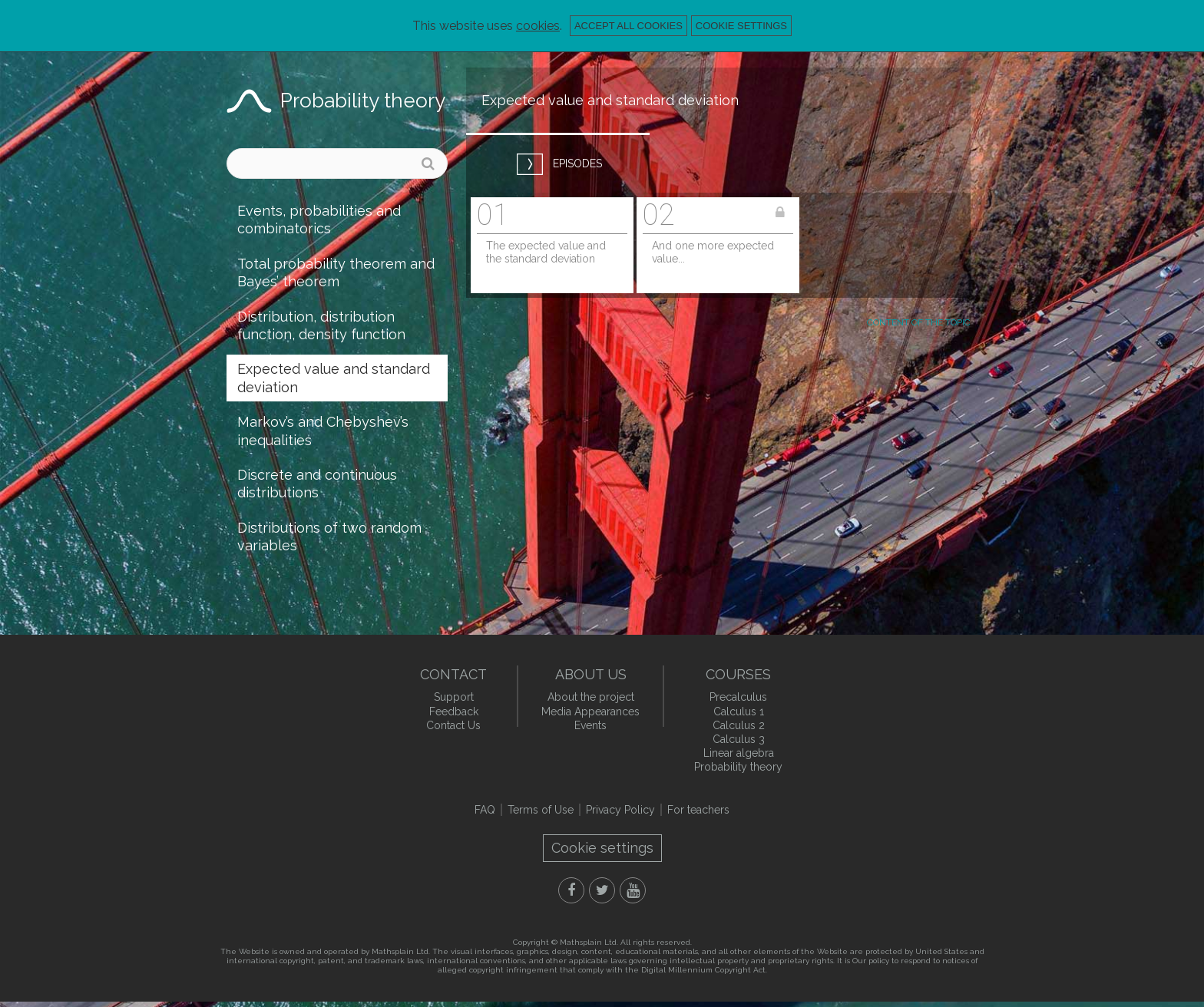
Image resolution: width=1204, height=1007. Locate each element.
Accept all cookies (628, 25)
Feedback (453, 711)
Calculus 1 (738, 711)
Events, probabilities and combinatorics (319, 219)
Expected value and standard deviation (333, 378)
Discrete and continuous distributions (317, 483)
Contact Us (453, 725)
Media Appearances (590, 711)
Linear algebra (738, 753)
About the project (590, 697)
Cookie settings (741, 25)
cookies (538, 25)
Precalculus (738, 697)
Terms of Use (541, 810)
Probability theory (362, 100)
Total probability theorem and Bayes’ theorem (336, 272)
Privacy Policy (620, 810)
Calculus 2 (739, 725)
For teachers (698, 810)
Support (454, 697)
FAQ (485, 810)
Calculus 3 (739, 739)
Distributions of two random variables (329, 536)
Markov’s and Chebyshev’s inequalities (322, 430)
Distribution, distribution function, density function (321, 325)
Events (590, 725)
